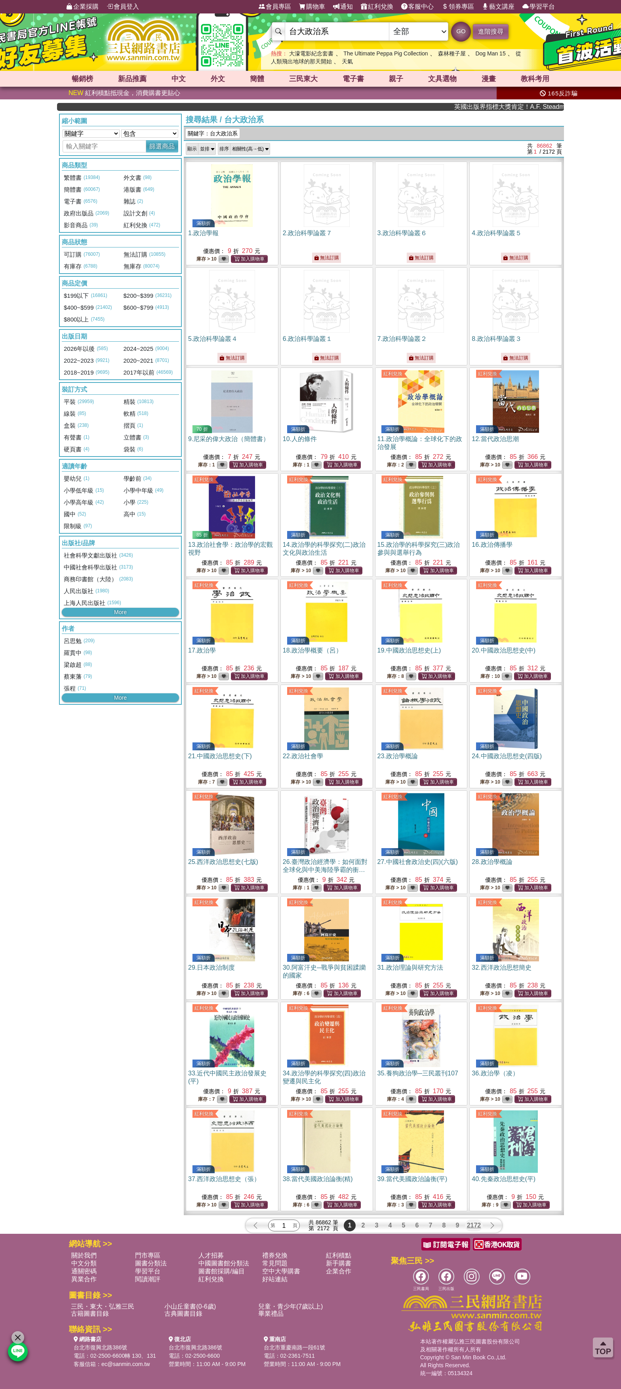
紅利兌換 (377, 6)
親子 (396, 79)
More (120, 612)
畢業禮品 (271, 1313)
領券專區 (458, 6)
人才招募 (211, 1255)
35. (417, 1073)
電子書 (353, 79)
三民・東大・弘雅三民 (102, 1306)
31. (410, 967)
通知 (343, 6)
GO (460, 31)
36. (495, 1073)
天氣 (347, 61)
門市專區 (147, 1255)
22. (303, 756)
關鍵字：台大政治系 (213, 133)
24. (507, 756)
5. (213, 338)
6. (307, 338)
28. (492, 861)
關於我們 (84, 1255)
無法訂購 (326, 258)
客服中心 (417, 6)
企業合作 (338, 1271)
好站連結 (275, 1279)
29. (211, 967)
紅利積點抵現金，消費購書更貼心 (124, 92)
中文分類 (84, 1263)
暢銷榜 (82, 79)
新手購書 (338, 1263)
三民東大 (303, 79)
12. (495, 439)
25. (223, 861)
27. (417, 861)
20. (503, 650)
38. (318, 1179)
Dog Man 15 (490, 53)
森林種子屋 (452, 53)
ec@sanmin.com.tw (125, 1364)
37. (224, 1179)
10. (300, 439)
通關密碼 (84, 1271)
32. (501, 967)
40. (503, 1179)
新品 (132, 79)
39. (412, 1179)
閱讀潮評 (147, 1279)
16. (492, 544)
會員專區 (275, 6)
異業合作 (84, 1279)
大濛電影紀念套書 (311, 53)
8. (496, 338)
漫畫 (489, 79)
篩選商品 (162, 146)
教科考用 (535, 79)
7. (402, 338)
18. (312, 650)
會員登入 (123, 6)
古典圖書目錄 (183, 1313)
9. (228, 439)
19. (409, 650)
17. (202, 650)
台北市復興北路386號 (100, 1347)
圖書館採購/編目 (221, 1271)
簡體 (257, 79)
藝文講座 (498, 6)
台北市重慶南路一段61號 (295, 1347)
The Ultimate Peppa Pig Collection (385, 53)
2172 (474, 1225)
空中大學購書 (281, 1271)
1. (203, 233)
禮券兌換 (275, 1255)
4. (496, 233)
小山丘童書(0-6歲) (190, 1306)
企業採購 (82, 6)
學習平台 (538, 6)
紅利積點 (338, 1255)
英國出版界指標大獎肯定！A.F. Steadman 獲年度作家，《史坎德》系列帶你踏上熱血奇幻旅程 (532, 106)
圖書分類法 (151, 1263)
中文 (178, 79)
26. (325, 869)
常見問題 (275, 1263)
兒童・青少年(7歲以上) (290, 1306)
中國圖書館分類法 (223, 1263)
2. (307, 233)
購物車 (312, 6)
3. (402, 233)
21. (220, 756)
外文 (218, 79)
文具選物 (442, 79)
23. (397, 756)
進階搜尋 (490, 31)
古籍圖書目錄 (90, 1313)
